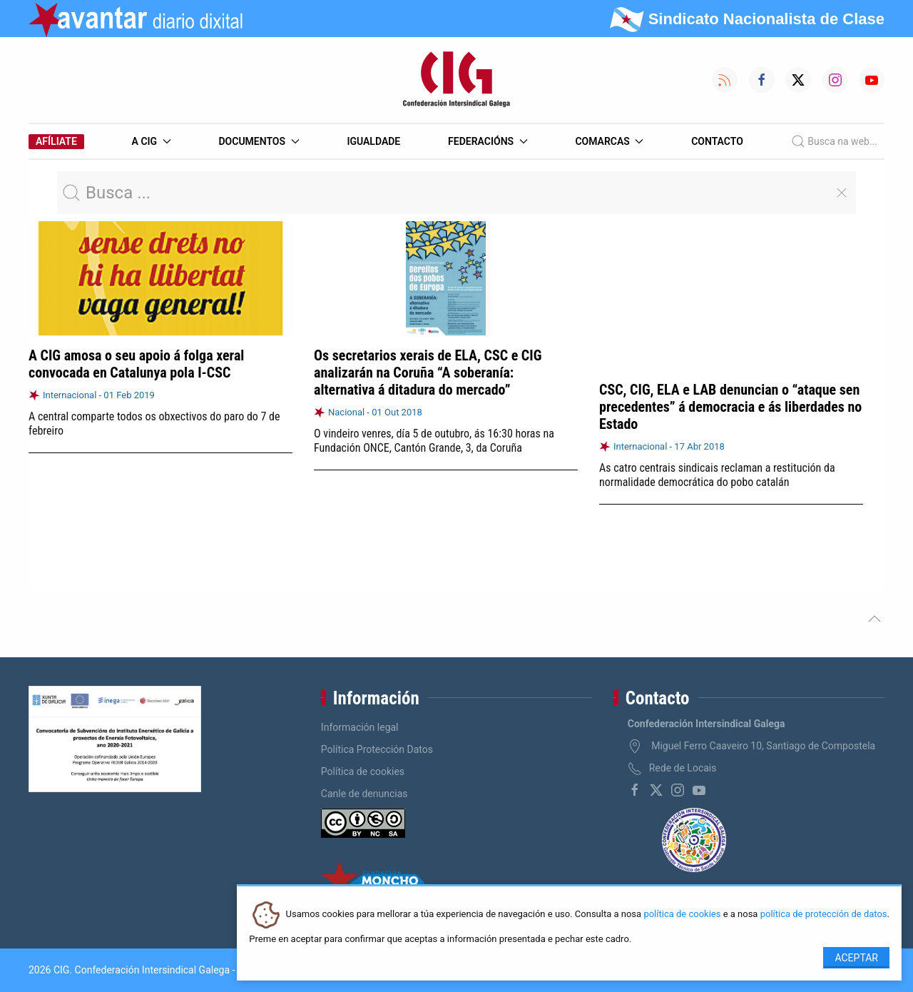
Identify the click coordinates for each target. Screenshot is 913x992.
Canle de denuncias (364, 793)
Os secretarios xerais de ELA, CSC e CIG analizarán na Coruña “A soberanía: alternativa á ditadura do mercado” (427, 372)
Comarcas (609, 141)
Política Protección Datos (377, 749)
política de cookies (681, 914)
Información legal (360, 727)
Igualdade (373, 141)
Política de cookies (362, 771)
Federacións (488, 141)
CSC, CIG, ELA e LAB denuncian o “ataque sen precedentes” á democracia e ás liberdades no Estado (730, 406)
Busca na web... (834, 141)
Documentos (258, 141)
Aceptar (856, 957)
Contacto (717, 141)
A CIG (151, 141)
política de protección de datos (823, 914)
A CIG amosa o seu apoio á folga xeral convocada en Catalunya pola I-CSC (136, 364)
